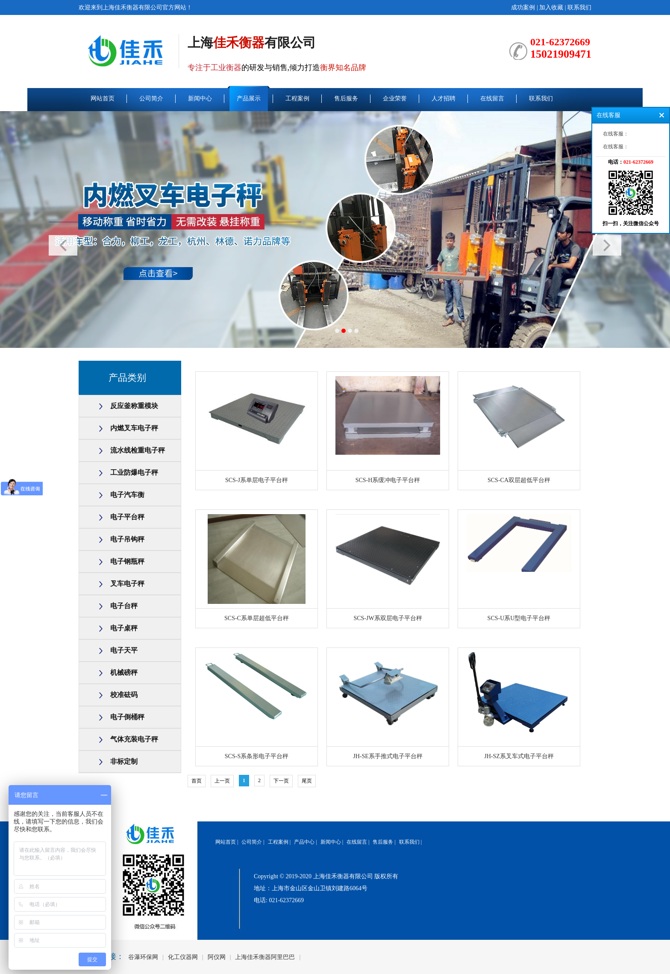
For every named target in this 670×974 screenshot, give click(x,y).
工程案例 (297, 98)
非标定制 (124, 761)
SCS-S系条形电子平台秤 (256, 756)
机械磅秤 (124, 672)
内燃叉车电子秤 (134, 428)
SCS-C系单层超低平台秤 (256, 618)
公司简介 (151, 98)
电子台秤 (124, 605)
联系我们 (579, 7)
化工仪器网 (183, 957)
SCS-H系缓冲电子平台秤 (388, 480)
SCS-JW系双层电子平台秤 (387, 618)
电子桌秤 (124, 628)
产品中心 (304, 842)
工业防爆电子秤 (134, 472)
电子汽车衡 (127, 494)
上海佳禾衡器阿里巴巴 (265, 957)
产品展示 (249, 98)
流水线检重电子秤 (137, 450)
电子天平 (124, 650)
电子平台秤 (127, 517)
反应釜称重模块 (134, 405)
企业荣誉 (395, 98)
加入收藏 (551, 7)
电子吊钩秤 (127, 539)
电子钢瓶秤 (127, 561)
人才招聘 (443, 98)
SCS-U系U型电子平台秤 (519, 618)
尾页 (307, 781)
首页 (196, 781)
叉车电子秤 (127, 583)
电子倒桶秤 (127, 717)
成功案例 (523, 7)
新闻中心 (200, 98)
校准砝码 (124, 694)
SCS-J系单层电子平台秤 (256, 480)
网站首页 (103, 98)
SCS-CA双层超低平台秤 (519, 480)
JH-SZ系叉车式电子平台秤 (519, 756)
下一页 (281, 781)
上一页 (222, 781)
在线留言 (492, 98)
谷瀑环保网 (143, 957)
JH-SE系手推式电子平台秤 (388, 756)
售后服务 (346, 98)
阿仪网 (217, 957)
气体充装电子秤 (134, 739)
